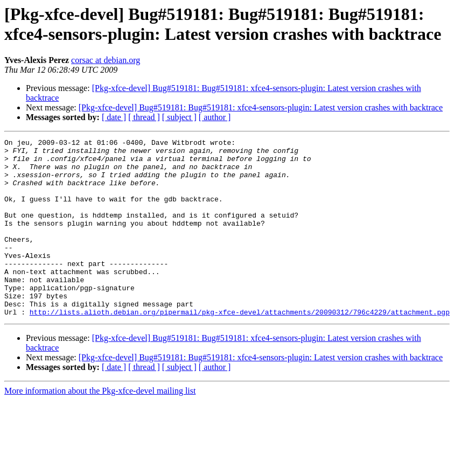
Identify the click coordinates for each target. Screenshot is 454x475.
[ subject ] (179, 117)
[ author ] (215, 117)
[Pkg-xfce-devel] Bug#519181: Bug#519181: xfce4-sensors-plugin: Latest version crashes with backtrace (261, 107)
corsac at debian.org (105, 60)
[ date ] (114, 117)
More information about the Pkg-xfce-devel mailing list (99, 426)
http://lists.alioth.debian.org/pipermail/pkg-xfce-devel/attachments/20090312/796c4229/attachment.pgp (240, 347)
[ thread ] (144, 117)
